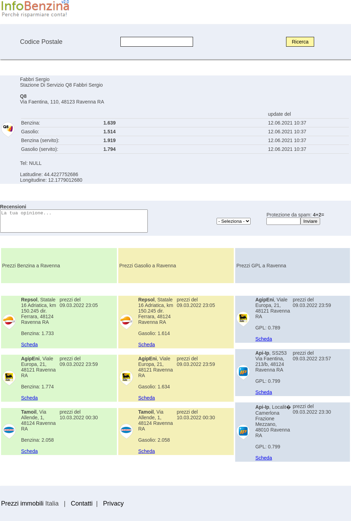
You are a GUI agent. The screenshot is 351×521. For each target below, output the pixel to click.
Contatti (82, 503)
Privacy (113, 503)
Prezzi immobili (22, 503)
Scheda (29, 344)
